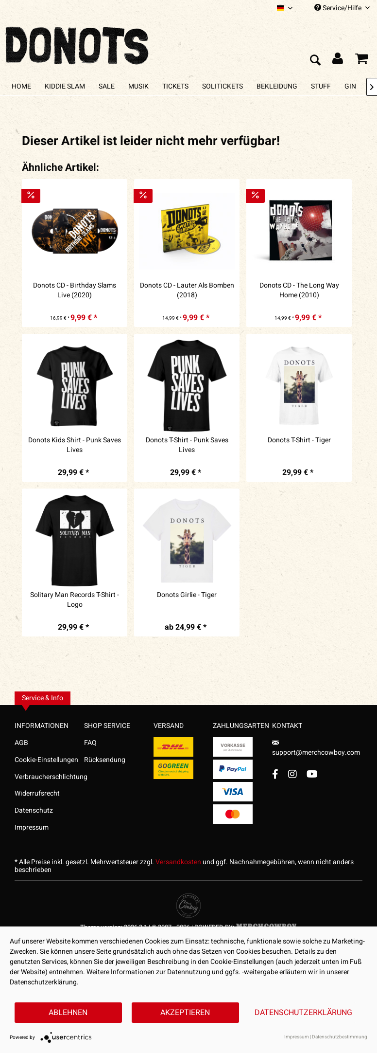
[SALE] (106, 86)
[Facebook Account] (275, 774)
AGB (21, 743)
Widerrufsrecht (37, 793)
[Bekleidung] (277, 86)
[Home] (21, 86)
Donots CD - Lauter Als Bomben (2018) (187, 290)
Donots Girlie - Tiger (187, 595)
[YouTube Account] (312, 774)
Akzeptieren (185, 1012)
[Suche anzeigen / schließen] (315, 61)
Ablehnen (68, 1012)
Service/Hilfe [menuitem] (342, 8)
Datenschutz (34, 810)
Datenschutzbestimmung (339, 1037)
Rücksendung (104, 760)
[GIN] (350, 86)
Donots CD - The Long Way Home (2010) (299, 290)
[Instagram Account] (292, 774)
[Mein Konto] (338, 61)
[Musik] (138, 86)
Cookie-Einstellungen (46, 760)
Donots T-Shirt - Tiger (299, 440)
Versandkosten (178, 862)
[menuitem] (284, 8)
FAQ (90, 743)
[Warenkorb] (361, 61)
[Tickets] (175, 86)
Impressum (32, 827)
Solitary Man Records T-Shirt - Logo (74, 600)
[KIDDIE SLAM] (65, 86)
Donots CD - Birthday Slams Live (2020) (74, 290)
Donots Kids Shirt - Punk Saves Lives (74, 445)
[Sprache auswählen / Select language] (284, 8)
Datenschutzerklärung (303, 1012)
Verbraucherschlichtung (49, 777)
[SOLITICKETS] (222, 86)
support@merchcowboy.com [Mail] (316, 749)
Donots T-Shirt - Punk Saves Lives (187, 445)
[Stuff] (321, 86)
